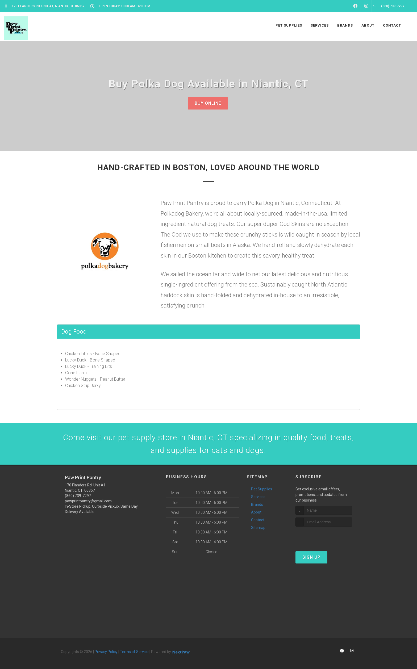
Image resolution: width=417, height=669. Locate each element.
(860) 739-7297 (78, 496)
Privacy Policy (106, 652)
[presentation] (323, 536)
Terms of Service (134, 652)
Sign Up (311, 557)
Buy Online (208, 103)
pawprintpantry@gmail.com (88, 501)
